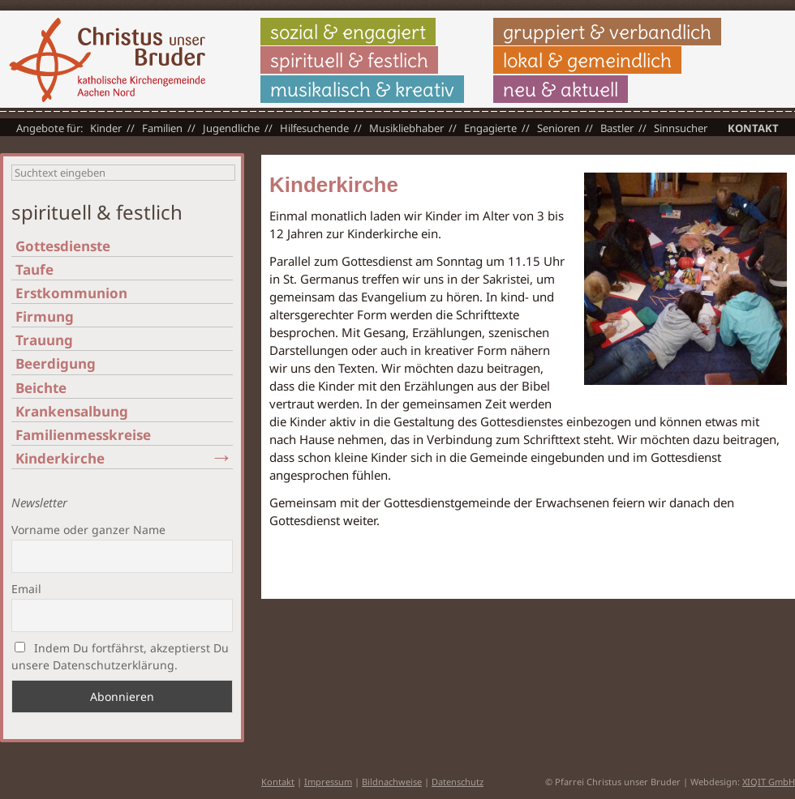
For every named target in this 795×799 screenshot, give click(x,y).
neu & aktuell (560, 89)
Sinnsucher (680, 128)
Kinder (106, 128)
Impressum (328, 782)
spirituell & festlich (349, 60)
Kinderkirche (60, 458)
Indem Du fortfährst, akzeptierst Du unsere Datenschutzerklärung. (120, 656)
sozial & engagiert (348, 31)
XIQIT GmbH (768, 782)
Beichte (41, 387)
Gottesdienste (62, 246)
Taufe (34, 269)
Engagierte (490, 128)
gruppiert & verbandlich (607, 31)
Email (26, 588)
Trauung (44, 340)
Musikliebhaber (406, 128)
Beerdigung (55, 363)
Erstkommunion (71, 293)
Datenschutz (457, 782)
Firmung (44, 316)
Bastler (617, 128)
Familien (162, 128)
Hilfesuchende (314, 128)
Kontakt (753, 128)
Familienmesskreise (83, 434)
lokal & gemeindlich (587, 60)
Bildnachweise (392, 782)
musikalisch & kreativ (362, 89)
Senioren (558, 128)
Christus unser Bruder (107, 60)
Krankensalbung (71, 411)
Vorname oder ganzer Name (88, 529)
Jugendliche (231, 128)
